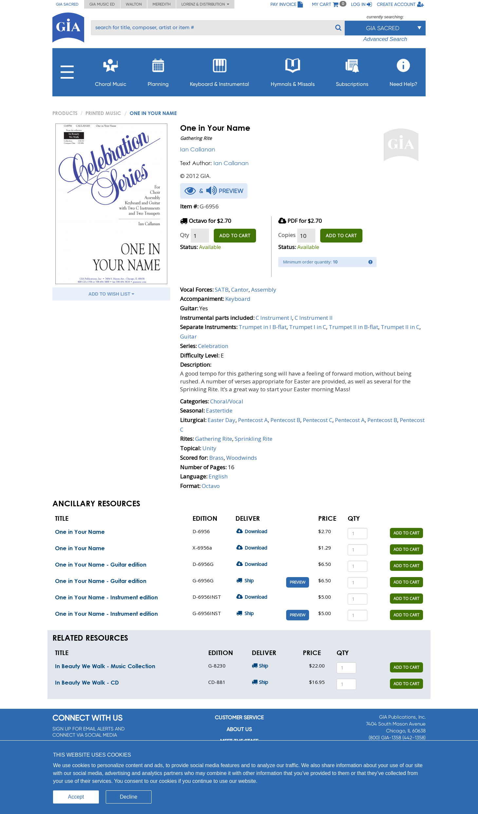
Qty (184, 235)
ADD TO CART (234, 235)
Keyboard (237, 298)
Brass (216, 457)
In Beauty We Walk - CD (87, 682)
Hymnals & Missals (293, 70)
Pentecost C (317, 420)
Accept (76, 797)
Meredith (162, 4)
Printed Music (103, 113)
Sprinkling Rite (253, 438)
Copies (287, 235)
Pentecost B (285, 420)
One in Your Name (80, 532)
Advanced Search (385, 39)
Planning (158, 70)
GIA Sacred (67, 4)
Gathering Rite (213, 438)
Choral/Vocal (226, 401)
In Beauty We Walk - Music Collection (105, 666)
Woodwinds (241, 457)
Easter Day (221, 420)
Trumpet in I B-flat (262, 327)
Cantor (239, 289)
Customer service (239, 717)
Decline (128, 797)
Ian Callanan (197, 149)
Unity (209, 448)
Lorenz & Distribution (205, 4)
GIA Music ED (102, 4)
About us (239, 729)
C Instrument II (314, 317)
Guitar (188, 336)
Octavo (211, 486)
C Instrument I (274, 317)
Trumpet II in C (400, 327)
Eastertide (219, 410)
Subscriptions (352, 70)
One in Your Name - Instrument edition (106, 597)
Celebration (213, 346)
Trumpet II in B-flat (353, 327)
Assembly (263, 289)
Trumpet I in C (307, 327)
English (218, 476)
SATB (222, 289)
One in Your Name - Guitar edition (100, 564)
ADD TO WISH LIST (111, 294)
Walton (134, 4)
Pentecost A (253, 420)
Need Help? (403, 70)
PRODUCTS (65, 113)
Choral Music (110, 70)
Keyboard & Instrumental (219, 70)
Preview (297, 582)
